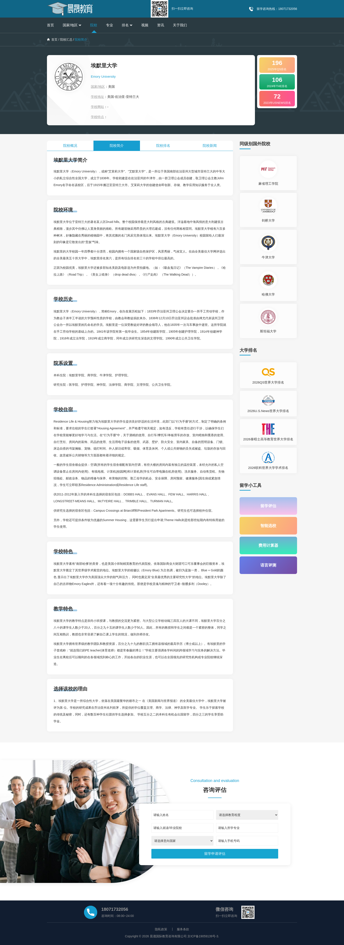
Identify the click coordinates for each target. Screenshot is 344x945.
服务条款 (183, 929)
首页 (50, 25)
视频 (144, 25)
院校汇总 (66, 39)
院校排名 (163, 145)
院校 (93, 25)
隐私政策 (161, 929)
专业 (109, 25)
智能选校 (268, 526)
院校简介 (117, 145)
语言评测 (268, 565)
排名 (127, 25)
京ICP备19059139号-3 (202, 936)
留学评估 (268, 506)
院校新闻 (210, 145)
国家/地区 (72, 25)
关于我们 (180, 25)
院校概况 (70, 145)
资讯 (160, 25)
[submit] (214, 854)
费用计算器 (268, 545)
